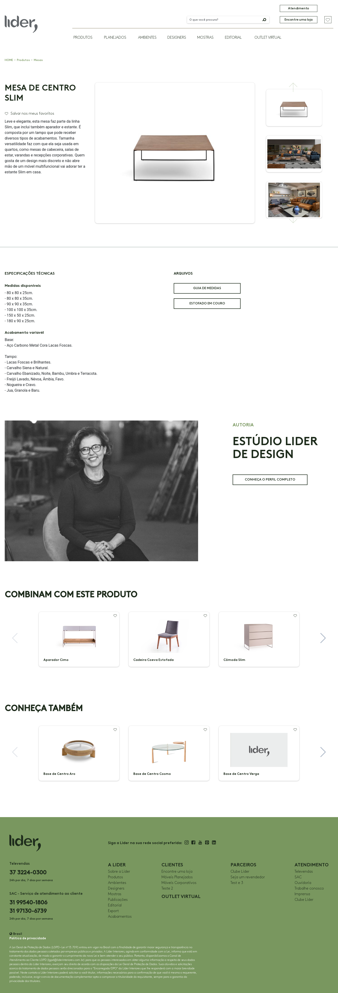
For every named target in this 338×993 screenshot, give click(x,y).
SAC (298, 877)
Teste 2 (167, 888)
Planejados (115, 37)
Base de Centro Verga (241, 774)
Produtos (82, 37)
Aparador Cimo (56, 660)
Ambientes (147, 37)
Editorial (233, 37)
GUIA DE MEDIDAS (207, 288)
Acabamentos (120, 916)
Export (113, 911)
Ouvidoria (303, 883)
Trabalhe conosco (309, 888)
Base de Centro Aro (59, 774)
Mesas (38, 60)
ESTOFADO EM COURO (207, 303)
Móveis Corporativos (178, 883)
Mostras (205, 37)
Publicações (118, 900)
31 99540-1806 (28, 902)
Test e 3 (236, 883)
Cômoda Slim (234, 660)
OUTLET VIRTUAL (267, 37)
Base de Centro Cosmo (152, 774)
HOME (9, 60)
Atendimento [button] (298, 8)
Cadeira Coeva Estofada (153, 660)
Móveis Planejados (177, 877)
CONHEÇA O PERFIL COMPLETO (270, 479)
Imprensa (302, 894)
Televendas (304, 871)
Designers (176, 37)
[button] (293, 87)
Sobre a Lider (119, 871)
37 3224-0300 (27, 872)
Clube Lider (239, 871)
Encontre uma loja (298, 20)
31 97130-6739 (28, 910)
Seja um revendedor (247, 877)
